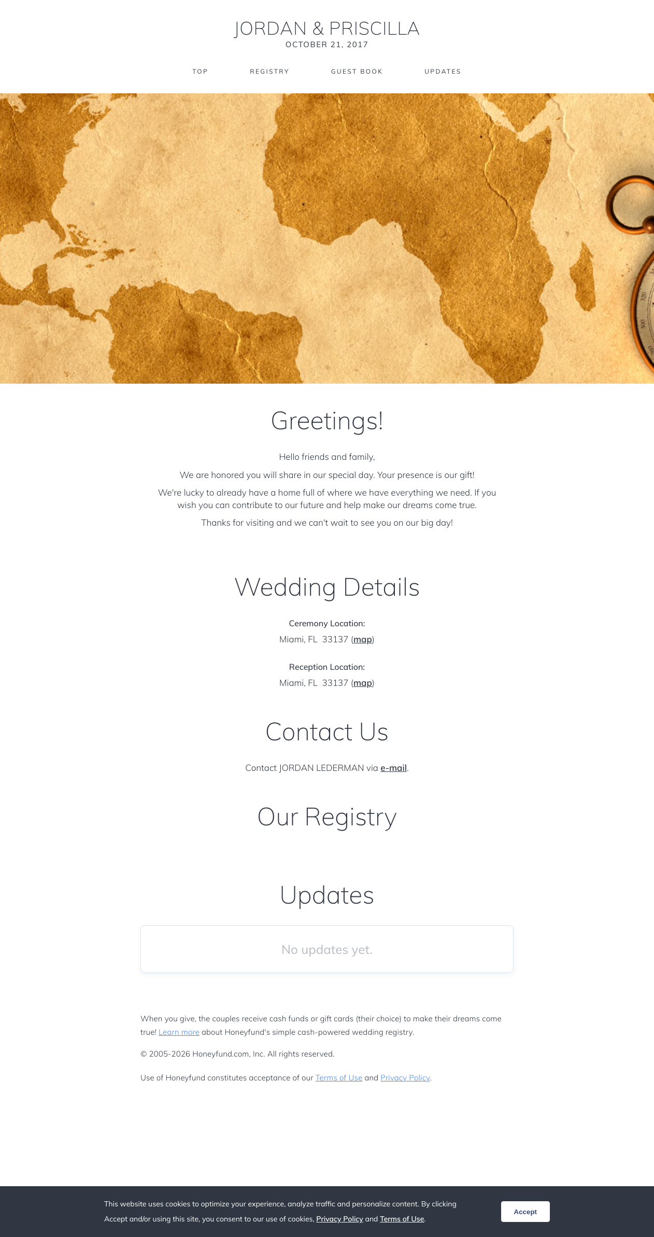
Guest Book (357, 71)
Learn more (179, 1032)
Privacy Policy (405, 1078)
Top (200, 71)
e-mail (393, 768)
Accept (525, 1212)
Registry (269, 71)
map (362, 639)
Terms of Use (339, 1078)
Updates (443, 71)
